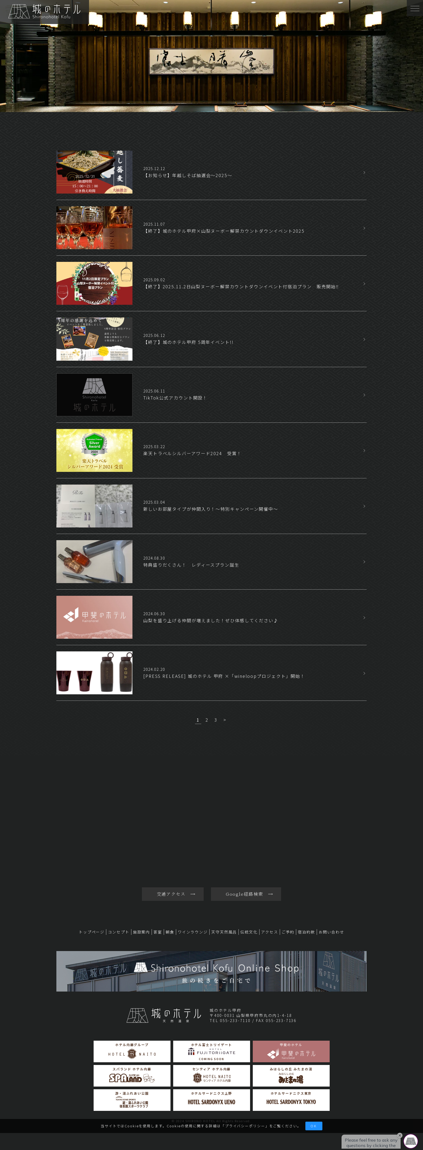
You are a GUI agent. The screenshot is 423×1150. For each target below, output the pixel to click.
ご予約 (288, 932)
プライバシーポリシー (245, 1125)
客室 (157, 932)
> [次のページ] (224, 719)
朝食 (170, 932)
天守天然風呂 (224, 932)
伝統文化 (249, 932)
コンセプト (118, 932)
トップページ (91, 932)
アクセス (269, 932)
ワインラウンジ (193, 932)
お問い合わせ (331, 932)
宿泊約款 (306, 932)
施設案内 (141, 932)
